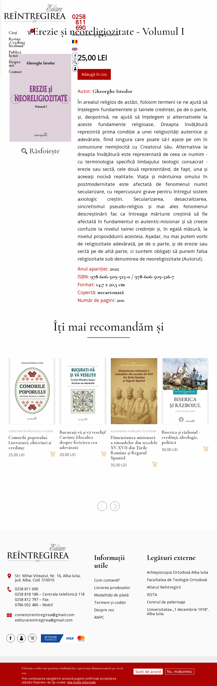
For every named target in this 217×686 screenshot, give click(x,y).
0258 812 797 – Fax (32, 611)
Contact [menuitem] (183, 9)
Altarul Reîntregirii (164, 599)
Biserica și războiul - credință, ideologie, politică (181, 449)
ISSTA (152, 607)
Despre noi (104, 622)
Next (65, 111)
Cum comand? (107, 592)
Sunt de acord (148, 671)
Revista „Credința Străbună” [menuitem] (106, 9)
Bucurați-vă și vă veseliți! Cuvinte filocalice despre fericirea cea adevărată (83, 452)
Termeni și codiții (110, 614)
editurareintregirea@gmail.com (43, 632)
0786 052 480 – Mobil (34, 617)
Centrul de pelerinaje (166, 614)
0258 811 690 (90, 17)
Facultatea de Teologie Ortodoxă (177, 592)
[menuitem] (35, 13)
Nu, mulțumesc (179, 671)
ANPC (99, 629)
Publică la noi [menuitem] (142, 9)
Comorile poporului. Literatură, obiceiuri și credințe (29, 454)
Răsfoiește (44, 163)
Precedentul (16, 111)
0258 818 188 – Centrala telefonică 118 (50, 606)
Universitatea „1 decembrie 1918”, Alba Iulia (178, 623)
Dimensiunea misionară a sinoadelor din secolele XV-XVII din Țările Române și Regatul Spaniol (134, 460)
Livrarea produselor (112, 600)
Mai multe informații (81, 682)
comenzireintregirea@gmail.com (133, 18)
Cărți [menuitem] (76, 9)
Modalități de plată (111, 607)
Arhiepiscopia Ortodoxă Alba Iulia (177, 584)
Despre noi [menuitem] (165, 9)
